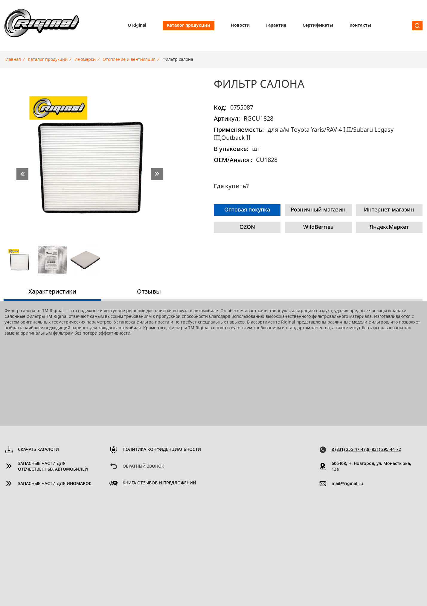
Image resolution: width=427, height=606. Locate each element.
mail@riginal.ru (347, 484)
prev (22, 174)
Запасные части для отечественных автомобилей (53, 466)
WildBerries (318, 227)
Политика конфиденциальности (162, 450)
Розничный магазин (318, 210)
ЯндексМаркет (389, 227)
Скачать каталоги (38, 450)
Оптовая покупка (247, 210)
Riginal (41, 25)
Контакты (360, 25)
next (157, 174)
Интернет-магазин (389, 210)
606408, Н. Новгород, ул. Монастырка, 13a (371, 466)
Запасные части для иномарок (55, 484)
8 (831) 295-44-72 (384, 450)
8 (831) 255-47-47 (349, 450)
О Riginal (137, 25)
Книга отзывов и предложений (159, 483)
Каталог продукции (188, 25)
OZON (247, 227)
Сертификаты (318, 25)
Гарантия (276, 25)
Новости (240, 25)
